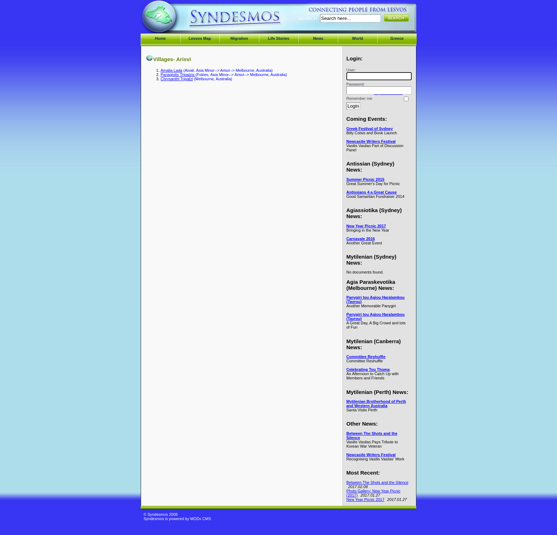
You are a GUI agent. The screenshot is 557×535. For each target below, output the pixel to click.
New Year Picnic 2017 (366, 226)
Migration (239, 38)
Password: (378, 88)
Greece (397, 38)
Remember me (359, 98)
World (357, 38)
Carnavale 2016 (360, 239)
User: (378, 74)
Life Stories (279, 38)
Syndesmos (186, 20)
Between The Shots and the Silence (377, 482)
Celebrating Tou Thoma (368, 369)
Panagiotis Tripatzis (178, 74)
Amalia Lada (171, 70)
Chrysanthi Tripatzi (177, 79)
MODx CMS (200, 519)
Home (160, 38)
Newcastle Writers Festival (371, 141)
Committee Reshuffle (365, 357)
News (318, 38)
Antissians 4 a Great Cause (371, 192)
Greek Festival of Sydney (369, 128)
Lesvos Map (200, 38)
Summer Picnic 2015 (365, 179)
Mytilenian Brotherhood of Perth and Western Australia (376, 403)
